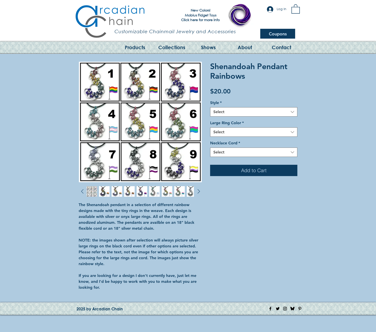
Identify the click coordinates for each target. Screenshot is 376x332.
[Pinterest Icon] (299, 308)
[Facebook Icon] (270, 308)
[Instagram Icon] (285, 308)
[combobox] (253, 112)
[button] (295, 9)
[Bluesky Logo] (292, 308)
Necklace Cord (225, 143)
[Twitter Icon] (277, 308)
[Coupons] (277, 34)
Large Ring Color (227, 123)
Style (216, 102)
